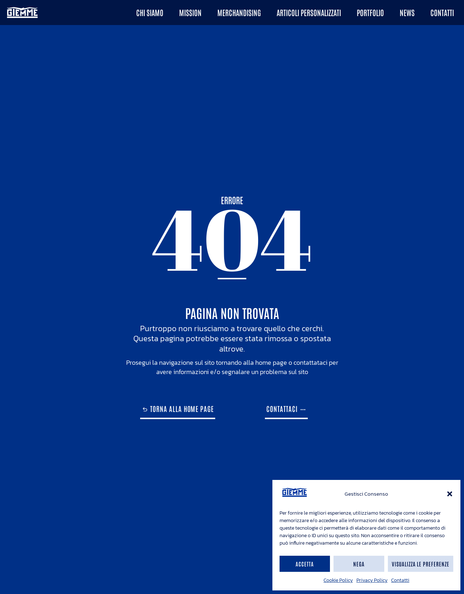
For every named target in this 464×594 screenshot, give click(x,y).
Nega (359, 563)
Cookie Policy (338, 580)
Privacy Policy (372, 580)
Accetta (305, 563)
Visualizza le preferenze (420, 563)
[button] (449, 493)
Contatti (400, 580)
